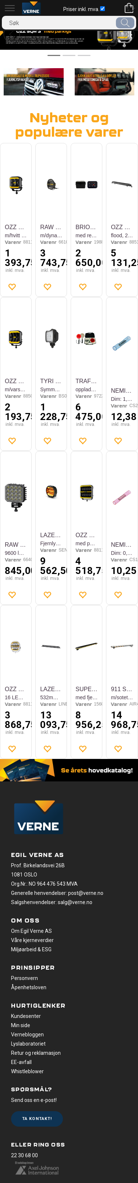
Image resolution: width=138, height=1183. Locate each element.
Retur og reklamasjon (36, 1053)
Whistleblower (27, 1071)
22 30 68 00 (24, 1155)
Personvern (24, 978)
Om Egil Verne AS (31, 931)
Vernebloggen (27, 1034)
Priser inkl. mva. (84, 9)
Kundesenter (26, 1016)
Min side (20, 1025)
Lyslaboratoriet (28, 1044)
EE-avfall (21, 1062)
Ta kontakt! (37, 1118)
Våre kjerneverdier (32, 940)
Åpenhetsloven (28, 987)
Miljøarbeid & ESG (31, 949)
